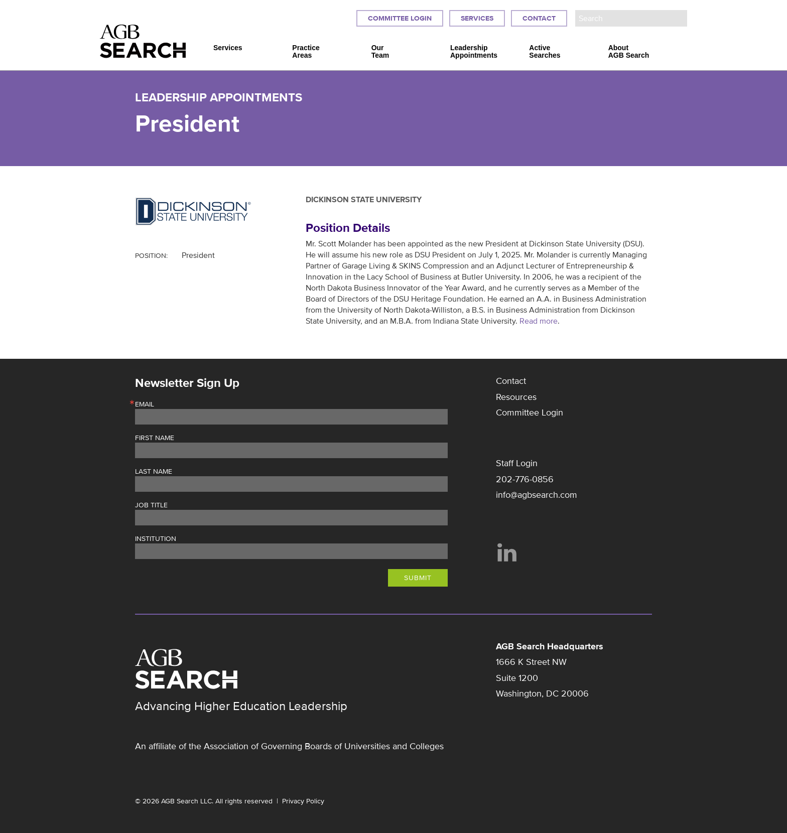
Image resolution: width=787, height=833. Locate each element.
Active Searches (544, 51)
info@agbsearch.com (536, 494)
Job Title (151, 505)
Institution (155, 538)
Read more (538, 321)
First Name (154, 438)
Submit (418, 578)
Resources (516, 396)
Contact (539, 18)
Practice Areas (305, 51)
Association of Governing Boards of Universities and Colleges (324, 746)
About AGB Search (628, 51)
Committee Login (400, 18)
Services (477, 18)
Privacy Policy (303, 801)
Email (144, 404)
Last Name (153, 471)
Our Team (380, 51)
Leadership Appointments (473, 51)
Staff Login (517, 463)
